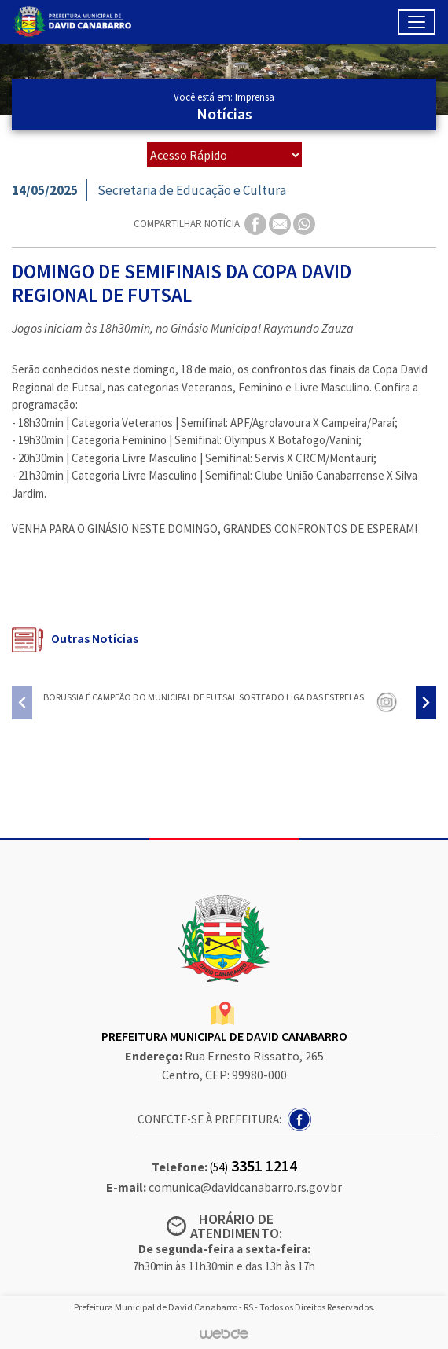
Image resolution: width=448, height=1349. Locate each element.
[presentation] (22, 702)
